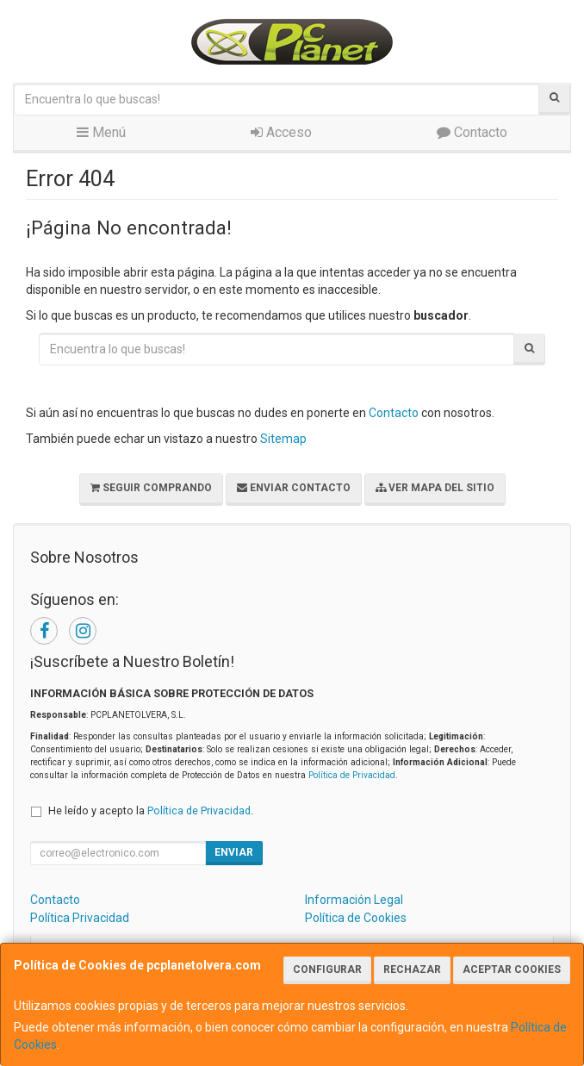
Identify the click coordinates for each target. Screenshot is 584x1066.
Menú (101, 132)
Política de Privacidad (351, 775)
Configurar (327, 969)
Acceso (281, 132)
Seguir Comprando (151, 488)
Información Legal (354, 900)
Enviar (233, 852)
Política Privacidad (79, 918)
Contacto (472, 132)
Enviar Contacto (294, 488)
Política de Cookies (356, 918)
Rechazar (412, 969)
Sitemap (283, 439)
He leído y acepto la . (150, 810)
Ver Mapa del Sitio (435, 488)
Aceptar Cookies (512, 969)
